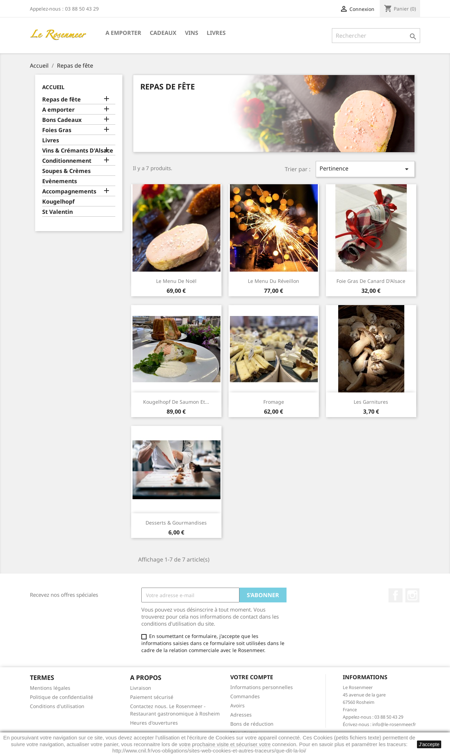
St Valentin (57, 212)
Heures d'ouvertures (154, 722)
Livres (216, 33)
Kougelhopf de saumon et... (176, 401)
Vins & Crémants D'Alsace (77, 150)
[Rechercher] (376, 35)
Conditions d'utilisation (57, 706)
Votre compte (251, 677)
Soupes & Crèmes (66, 171)
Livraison (140, 687)
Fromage (273, 401)
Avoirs (237, 705)
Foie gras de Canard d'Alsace (370, 281)
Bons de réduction (252, 723)
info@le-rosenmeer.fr (394, 724)
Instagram (412, 595)
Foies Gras (56, 130)
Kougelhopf (58, 201)
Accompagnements (69, 191)
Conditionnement (66, 161)
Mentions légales (50, 687)
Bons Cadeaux (62, 120)
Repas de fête (61, 99)
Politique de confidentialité (61, 697)
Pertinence (365, 169)
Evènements (59, 181)
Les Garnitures (371, 401)
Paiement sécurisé (151, 697)
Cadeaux (163, 33)
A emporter (123, 33)
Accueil (53, 87)
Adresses (241, 714)
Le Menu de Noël (176, 281)
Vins (191, 33)
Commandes (245, 696)
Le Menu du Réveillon (273, 281)
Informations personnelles (261, 687)
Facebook (395, 595)
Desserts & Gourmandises (176, 522)
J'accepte (429, 744)
